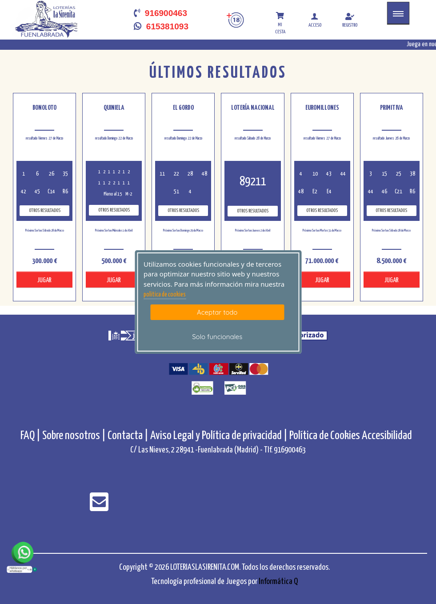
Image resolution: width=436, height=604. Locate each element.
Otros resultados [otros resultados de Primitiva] (391, 210)
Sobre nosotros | (74, 436)
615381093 (161, 26)
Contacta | (128, 436)
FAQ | (31, 436)
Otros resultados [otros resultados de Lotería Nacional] (252, 210)
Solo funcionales (217, 336)
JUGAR (44, 280)
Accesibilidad (387, 436)
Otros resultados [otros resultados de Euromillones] (322, 210)
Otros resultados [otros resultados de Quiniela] (114, 210)
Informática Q (278, 581)
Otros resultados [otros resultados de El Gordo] (183, 210)
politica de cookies (165, 295)
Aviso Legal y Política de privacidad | (219, 436)
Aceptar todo (217, 312)
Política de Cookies (324, 436)
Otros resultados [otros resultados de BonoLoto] (44, 210)
